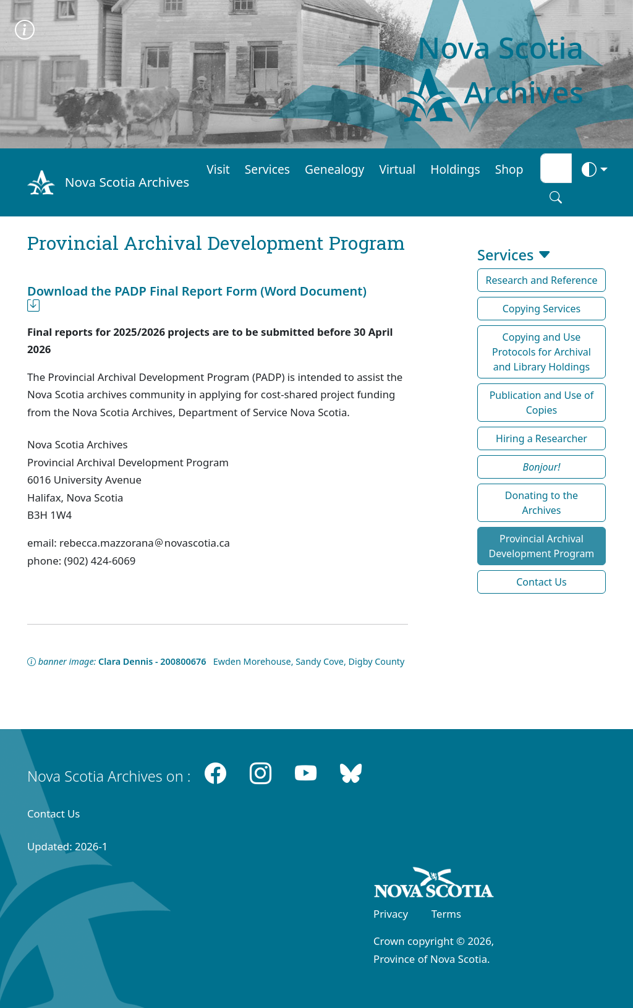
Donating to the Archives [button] (541, 503)
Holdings (455, 169)
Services (267, 169)
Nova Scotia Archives (127, 181)
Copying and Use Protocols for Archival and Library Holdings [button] (541, 352)
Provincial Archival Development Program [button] (542, 546)
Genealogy (334, 169)
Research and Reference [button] (542, 280)
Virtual (397, 169)
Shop (509, 169)
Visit (218, 169)
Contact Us (53, 813)
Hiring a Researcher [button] (541, 438)
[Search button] (556, 197)
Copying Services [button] (542, 308)
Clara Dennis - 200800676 (152, 661)
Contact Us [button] (541, 582)
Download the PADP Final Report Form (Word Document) (197, 298)
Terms (446, 914)
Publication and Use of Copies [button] (542, 402)
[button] (541, 467)
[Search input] (556, 168)
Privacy (390, 914)
